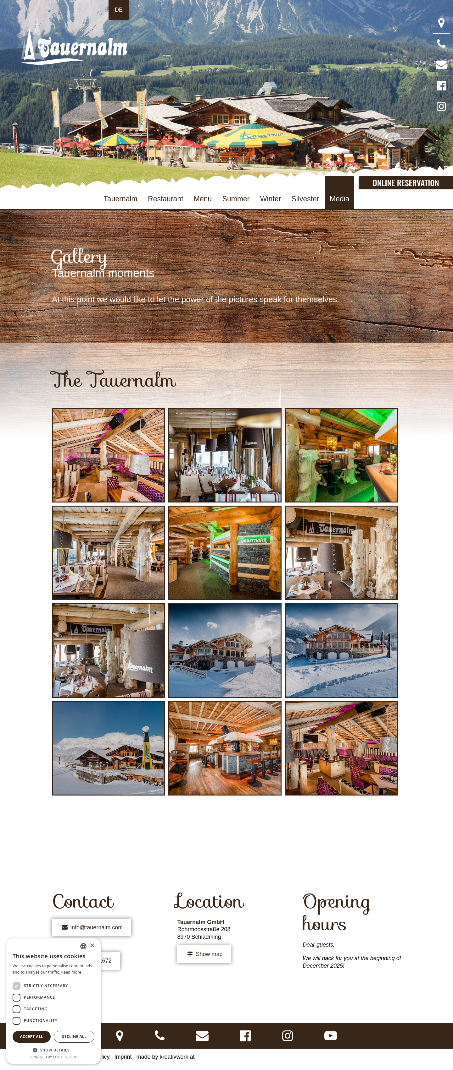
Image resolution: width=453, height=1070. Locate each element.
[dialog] (53, 1001)
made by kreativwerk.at (166, 1057)
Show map (204, 954)
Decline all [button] (74, 1036)
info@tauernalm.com (91, 927)
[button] (53, 1050)
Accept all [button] (31, 1036)
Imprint (122, 1057)
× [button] (92, 945)
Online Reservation (405, 182)
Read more (71, 972)
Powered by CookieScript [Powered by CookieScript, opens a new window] (54, 1057)
